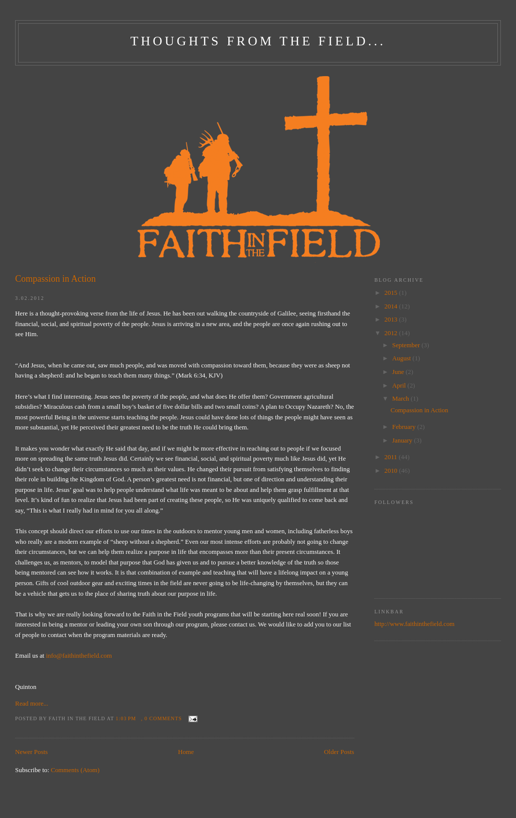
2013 (391, 319)
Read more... (31, 703)
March (401, 398)
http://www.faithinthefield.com (414, 623)
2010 (391, 470)
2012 (391, 333)
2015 (391, 292)
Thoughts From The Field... (258, 41)
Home (186, 752)
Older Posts (339, 752)
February (404, 426)
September (406, 345)
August (402, 358)
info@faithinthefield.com (79, 655)
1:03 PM (126, 718)
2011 (391, 457)
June (399, 371)
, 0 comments (161, 718)
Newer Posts (31, 752)
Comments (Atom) (75, 770)
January (403, 440)
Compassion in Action (55, 279)
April (399, 385)
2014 (391, 306)
